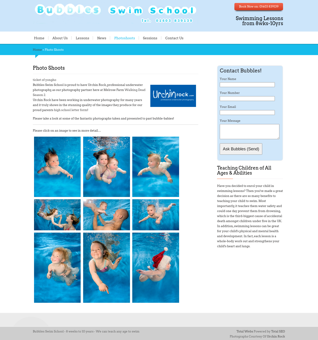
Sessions (150, 38)
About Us (60, 38)
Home (39, 38)
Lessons (82, 38)
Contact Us (174, 38)
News (101, 38)
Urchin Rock (276, 336)
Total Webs (244, 331)
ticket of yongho (44, 80)
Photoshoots (124, 38)
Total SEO (278, 331)
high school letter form (70, 110)
